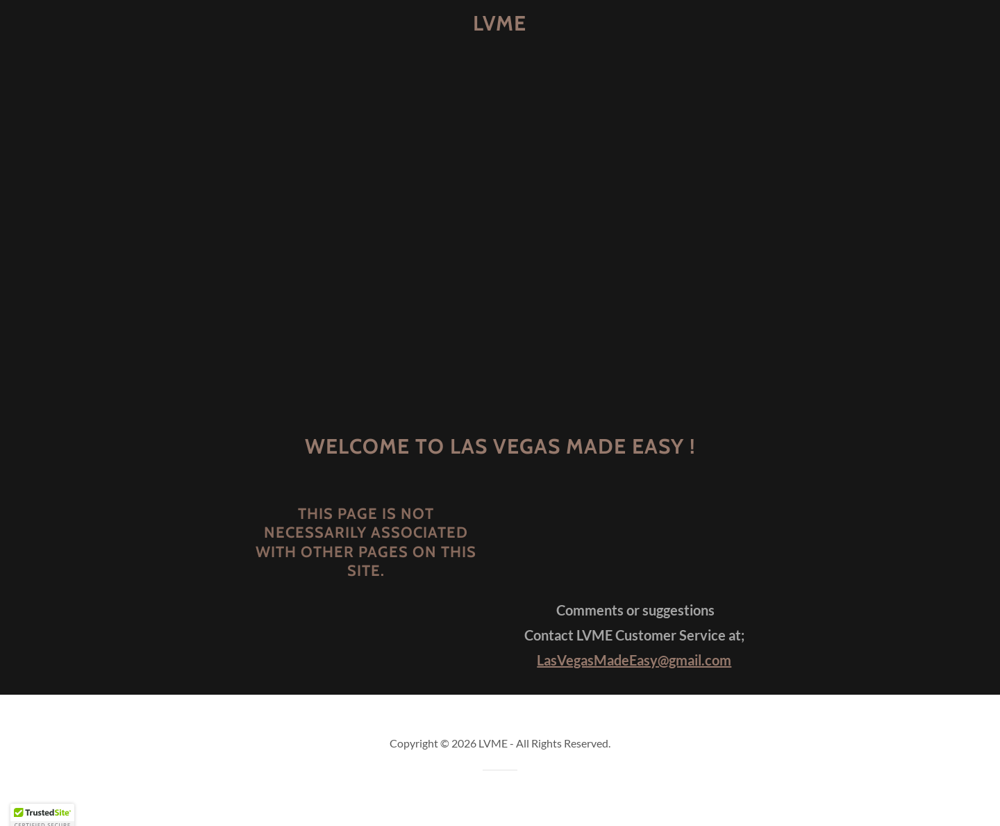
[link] (500, 26)
